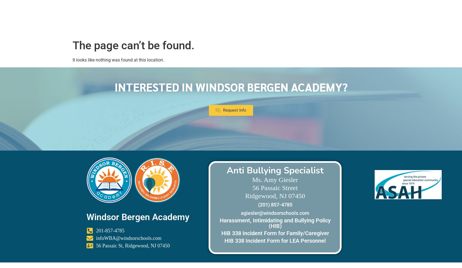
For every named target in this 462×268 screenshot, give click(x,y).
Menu (440, 21)
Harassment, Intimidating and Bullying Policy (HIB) (275, 223)
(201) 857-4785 (275, 205)
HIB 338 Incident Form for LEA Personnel (275, 240)
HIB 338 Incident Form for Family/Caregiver (275, 233)
